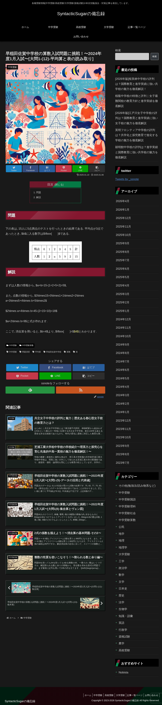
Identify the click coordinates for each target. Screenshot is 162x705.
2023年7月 (122, 462)
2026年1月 (122, 209)
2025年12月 (123, 218)
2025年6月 (122, 268)
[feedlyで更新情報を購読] (30, 390)
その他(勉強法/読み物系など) (137, 485)
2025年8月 (122, 251)
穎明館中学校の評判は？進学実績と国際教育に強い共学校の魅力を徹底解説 (136, 152)
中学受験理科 (127, 506)
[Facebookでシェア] (30, 168)
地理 (121, 540)
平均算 (36, 353)
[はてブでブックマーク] (47, 168)
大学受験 (124, 554)
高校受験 (124, 650)
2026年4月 (122, 201)
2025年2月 (122, 302)
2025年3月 (122, 294)
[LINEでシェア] (80, 168)
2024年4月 (122, 386)
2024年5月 (122, 378)
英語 (121, 622)
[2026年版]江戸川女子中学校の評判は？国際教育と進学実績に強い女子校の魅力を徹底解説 (136, 118)
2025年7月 (122, 260)
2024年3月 (122, 395)
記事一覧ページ (133, 695)
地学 (121, 533)
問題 (39, 192)
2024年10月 (123, 336)
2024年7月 (122, 361)
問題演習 (24, 353)
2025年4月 (122, 285)
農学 (121, 643)
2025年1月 (122, 311)
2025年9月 (122, 243)
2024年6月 (122, 369)
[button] (97, 168)
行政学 (123, 629)
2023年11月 (123, 429)
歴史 (121, 595)
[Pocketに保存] (64, 168)
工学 (121, 561)
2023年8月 (122, 454)
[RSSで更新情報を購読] (80, 390)
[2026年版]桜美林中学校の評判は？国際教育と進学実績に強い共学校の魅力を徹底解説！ (136, 84)
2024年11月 (123, 327)
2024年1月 (122, 412)
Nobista (123, 672)
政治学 (123, 568)
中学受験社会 (127, 513)
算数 (67, 353)
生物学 (123, 609)
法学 (121, 602)
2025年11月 (123, 226)
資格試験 (124, 636)
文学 (121, 581)
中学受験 (11, 346)
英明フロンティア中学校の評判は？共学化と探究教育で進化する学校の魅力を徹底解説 (136, 135)
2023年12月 (123, 420)
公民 (121, 527)
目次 (50, 184)
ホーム (82, 695)
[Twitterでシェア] (14, 168)
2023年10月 (123, 437)
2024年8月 (122, 353)
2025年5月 (122, 277)
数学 (121, 574)
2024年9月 (122, 344)
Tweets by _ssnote (127, 179)
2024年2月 (122, 403)
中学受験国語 (127, 499)
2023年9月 (122, 445)
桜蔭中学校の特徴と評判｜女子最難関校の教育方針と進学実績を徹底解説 (136, 101)
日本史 (123, 588)
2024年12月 (123, 319)
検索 (118, 50)
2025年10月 (123, 235)
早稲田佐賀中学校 (52, 353)
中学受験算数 (26, 346)
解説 (39, 197)
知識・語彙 (126, 616)
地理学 (123, 547)
